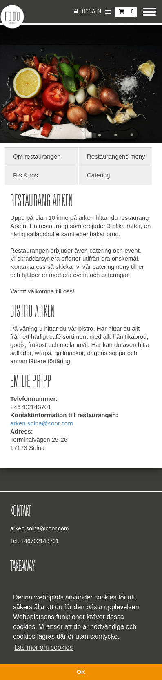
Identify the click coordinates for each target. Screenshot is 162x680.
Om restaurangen (37, 156)
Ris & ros (25, 175)
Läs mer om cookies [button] (43, 647)
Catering (98, 175)
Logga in (91, 12)
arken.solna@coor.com (41, 423)
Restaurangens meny (116, 156)
